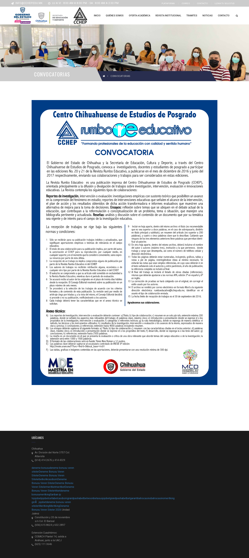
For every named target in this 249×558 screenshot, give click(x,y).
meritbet (50, 486)
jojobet (37, 498)
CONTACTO (202, 3)
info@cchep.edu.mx (27, 3)
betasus (97, 498)
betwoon (88, 498)
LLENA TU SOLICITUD (225, 3)
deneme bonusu (40, 467)
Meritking (44, 505)
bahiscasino (144, 498)
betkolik (43, 479)
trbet (57, 490)
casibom (52, 479)
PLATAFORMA (168, 3)
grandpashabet (75, 498)
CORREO (186, 3)
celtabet (53, 498)
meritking (45, 494)
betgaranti (132, 498)
